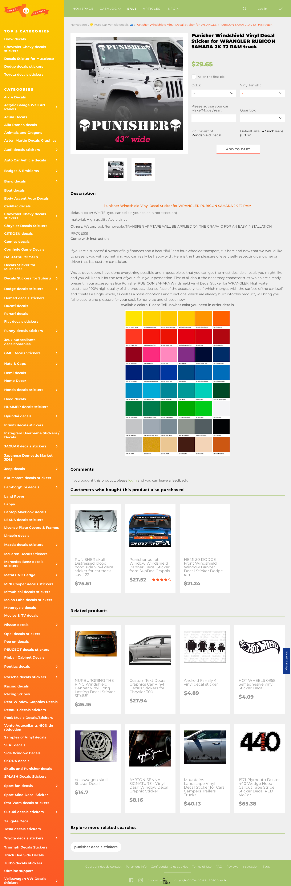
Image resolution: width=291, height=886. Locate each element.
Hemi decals (15, 373)
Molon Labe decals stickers (28, 600)
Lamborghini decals (21, 487)
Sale (132, 9)
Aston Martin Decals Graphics (30, 140)
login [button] (132, 480)
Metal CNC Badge (19, 575)
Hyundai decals (18, 416)
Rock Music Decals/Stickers (28, 718)
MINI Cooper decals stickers (28, 584)
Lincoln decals (16, 536)
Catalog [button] (110, 9)
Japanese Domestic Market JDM (28, 458)
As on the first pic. (208, 76)
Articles (152, 9)
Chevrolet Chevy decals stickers (25, 49)
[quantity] (262, 118)
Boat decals (14, 190)
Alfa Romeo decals (20, 125)
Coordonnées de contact (103, 867)
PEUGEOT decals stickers (26, 650)
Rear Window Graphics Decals (31, 702)
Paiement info (136, 867)
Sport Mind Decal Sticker (26, 795)
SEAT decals (14, 745)
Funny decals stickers (23, 331)
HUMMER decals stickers (26, 407)
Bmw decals (15, 39)
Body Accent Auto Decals (26, 198)
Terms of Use (201, 867)
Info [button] (173, 9)
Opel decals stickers (22, 634)
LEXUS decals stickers (23, 520)
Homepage (83, 9)
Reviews (232, 867)
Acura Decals (15, 117)
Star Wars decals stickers (26, 803)
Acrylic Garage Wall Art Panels (24, 107)
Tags (266, 867)
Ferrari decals (16, 314)
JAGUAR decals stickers (25, 446)
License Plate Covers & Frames (31, 528)
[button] (115, 169)
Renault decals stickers (25, 710)
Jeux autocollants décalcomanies (20, 342)
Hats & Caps (15, 364)
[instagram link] (140, 880)
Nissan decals (16, 625)
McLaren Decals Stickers (26, 554)
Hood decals (15, 399)
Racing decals (16, 686)
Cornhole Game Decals (24, 249)
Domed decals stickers (24, 298)
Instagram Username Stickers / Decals (31, 435)
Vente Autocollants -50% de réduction (28, 728)
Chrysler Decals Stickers (25, 226)
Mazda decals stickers (23, 545)
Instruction (250, 867)
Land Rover (14, 496)
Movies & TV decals (21, 615)
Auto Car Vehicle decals (25, 160)
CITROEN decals (18, 234)
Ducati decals (16, 306)
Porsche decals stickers (25, 677)
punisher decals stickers (96, 847)
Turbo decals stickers (23, 863)
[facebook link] (131, 880)
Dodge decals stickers (23, 66)
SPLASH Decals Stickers (25, 777)
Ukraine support (18, 871)
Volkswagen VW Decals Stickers (25, 881)
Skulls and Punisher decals (28, 769)
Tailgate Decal (16, 821)
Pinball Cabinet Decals (24, 657)
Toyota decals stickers (24, 74)
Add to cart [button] (238, 149)
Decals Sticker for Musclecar (29, 59)
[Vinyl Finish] (262, 93)
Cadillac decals (17, 206)
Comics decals (17, 242)
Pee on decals (16, 642)
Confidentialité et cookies (169, 867)
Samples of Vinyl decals (25, 737)
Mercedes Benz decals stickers (24, 564)
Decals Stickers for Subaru (27, 278)
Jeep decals (14, 469)
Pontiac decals (17, 666)
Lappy (9, 504)
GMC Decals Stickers (22, 353)
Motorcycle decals (20, 608)
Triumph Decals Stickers (26, 847)
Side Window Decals (22, 753)
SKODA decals (16, 761)
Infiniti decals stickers (23, 425)
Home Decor (15, 381)
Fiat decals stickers (21, 321)
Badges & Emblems (21, 171)
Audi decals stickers (22, 150)
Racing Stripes (17, 694)
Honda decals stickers (23, 390)
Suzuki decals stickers (24, 812)
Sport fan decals (18, 786)
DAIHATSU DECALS (21, 257)
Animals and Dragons (23, 133)
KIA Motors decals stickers (27, 478)
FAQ (219, 867)
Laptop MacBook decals (25, 512)
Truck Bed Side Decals (24, 855)
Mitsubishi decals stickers (27, 592)
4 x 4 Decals (15, 97)
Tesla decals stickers (22, 829)
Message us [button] (286, 661)
